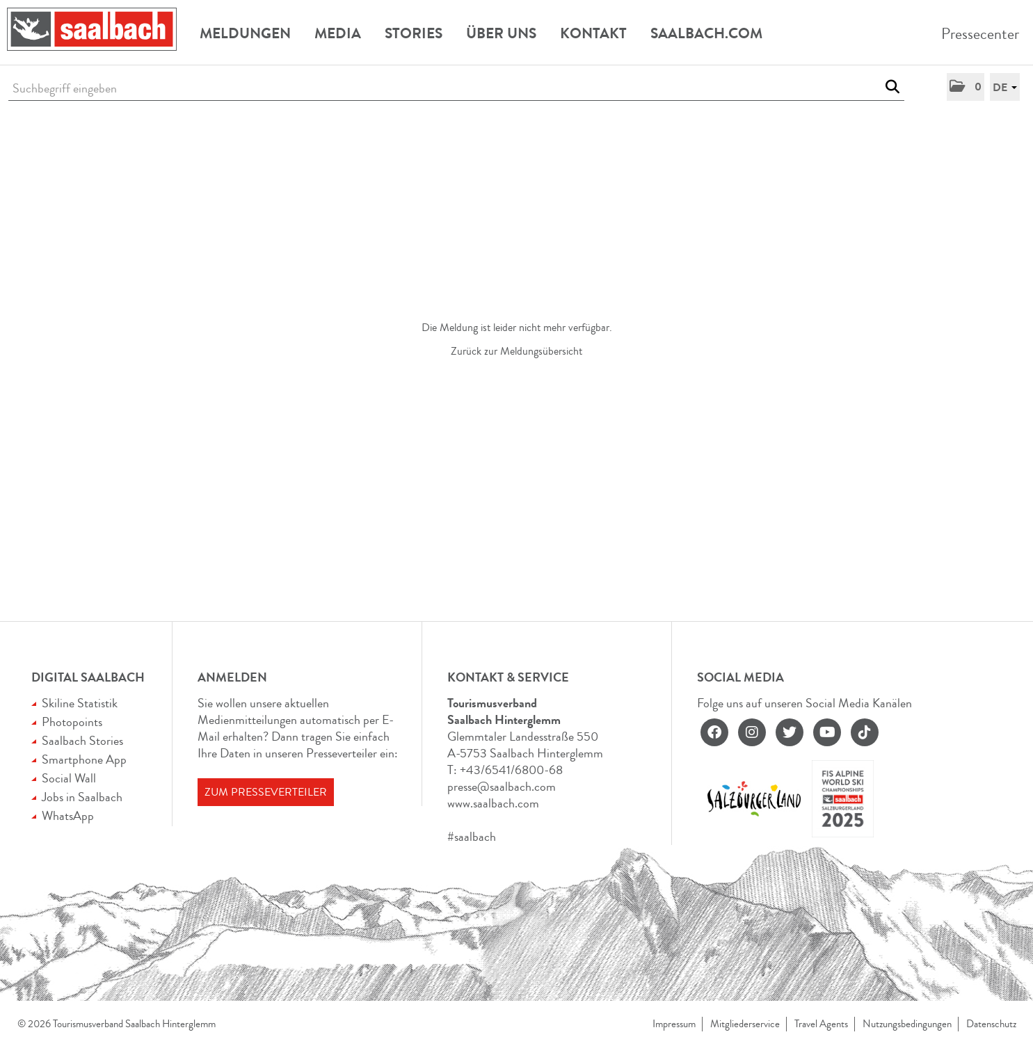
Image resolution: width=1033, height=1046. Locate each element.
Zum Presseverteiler (266, 792)
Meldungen (245, 33)
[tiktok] (865, 732)
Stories (413, 33)
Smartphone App (84, 759)
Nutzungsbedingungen (907, 1024)
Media (337, 33)
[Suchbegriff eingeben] (456, 89)
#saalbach (471, 837)
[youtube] (827, 732)
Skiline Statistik (80, 703)
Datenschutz (991, 1024)
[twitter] (789, 732)
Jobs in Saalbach (82, 797)
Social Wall (69, 778)
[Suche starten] (892, 87)
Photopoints (72, 722)
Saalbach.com (706, 33)
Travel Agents (821, 1024)
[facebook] (714, 732)
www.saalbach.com (493, 803)
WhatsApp (68, 816)
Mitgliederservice (745, 1024)
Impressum (674, 1024)
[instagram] (752, 732)
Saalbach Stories (82, 741)
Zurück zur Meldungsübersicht (516, 351)
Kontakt (593, 33)
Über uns (501, 33)
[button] (965, 87)
